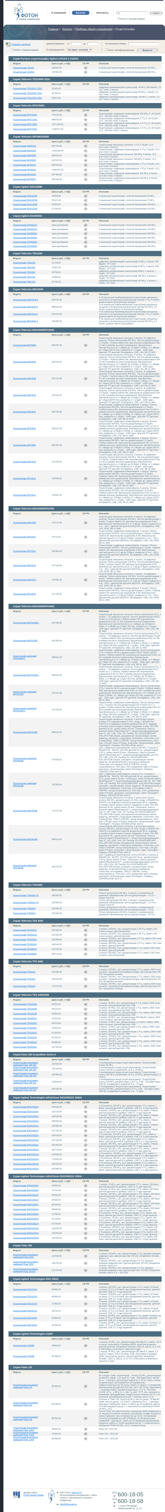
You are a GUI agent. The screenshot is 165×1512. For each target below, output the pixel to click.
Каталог (67, 29)
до (84, 43)
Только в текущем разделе (131, 19)
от (68, 43)
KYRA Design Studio (33, 1495)
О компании (58, 12)
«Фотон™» (76, 1492)
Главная (53, 29)
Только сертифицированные (119, 50)
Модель (17, 63)
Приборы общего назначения (93, 29)
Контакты (102, 12)
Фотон (18, 5)
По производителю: (55, 50)
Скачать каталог (21, 44)
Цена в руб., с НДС (61, 63)
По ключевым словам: (115, 43)
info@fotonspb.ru (68, 1504)
